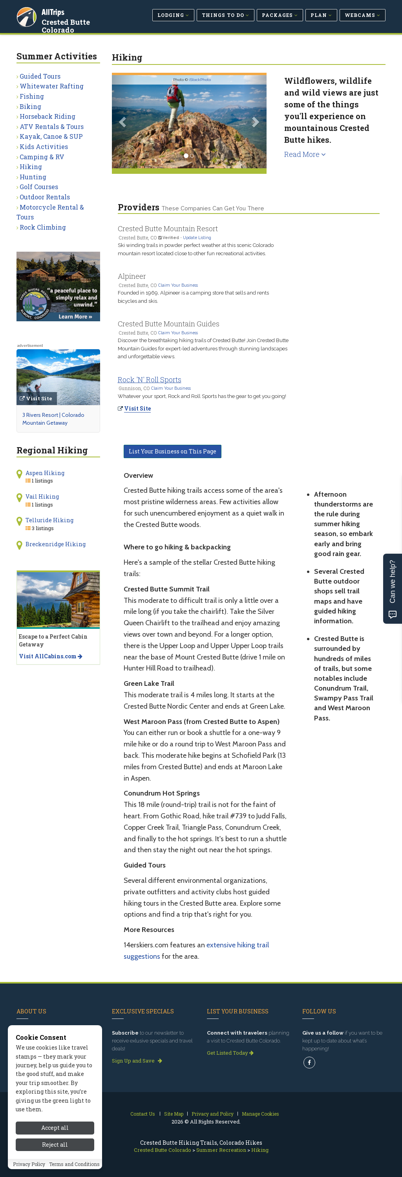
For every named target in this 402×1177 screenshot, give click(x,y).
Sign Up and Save (137, 1060)
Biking (30, 106)
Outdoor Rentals (45, 197)
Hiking (31, 166)
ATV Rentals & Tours (52, 126)
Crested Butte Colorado (66, 25)
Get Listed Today (230, 1052)
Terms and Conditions (74, 1164)
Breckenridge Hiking (56, 544)
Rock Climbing (43, 227)
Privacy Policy (29, 1164)
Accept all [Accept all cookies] (55, 1127)
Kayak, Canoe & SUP (51, 136)
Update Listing (197, 237)
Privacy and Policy (213, 1114)
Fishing (32, 96)
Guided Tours (40, 76)
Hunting (33, 177)
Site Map (173, 1114)
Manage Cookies (260, 1114)
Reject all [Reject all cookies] (55, 1144)
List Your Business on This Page (172, 451)
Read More (305, 154)
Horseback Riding (47, 116)
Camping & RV (42, 157)
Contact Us (142, 1114)
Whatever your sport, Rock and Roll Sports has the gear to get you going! (202, 396)
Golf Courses (39, 186)
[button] (123, 121)
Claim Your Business (178, 285)
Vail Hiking (42, 496)
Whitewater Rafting (52, 86)
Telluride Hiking (49, 520)
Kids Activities (44, 146)
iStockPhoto (200, 79)
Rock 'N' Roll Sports (149, 379)
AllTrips (53, 11)
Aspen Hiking (45, 473)
